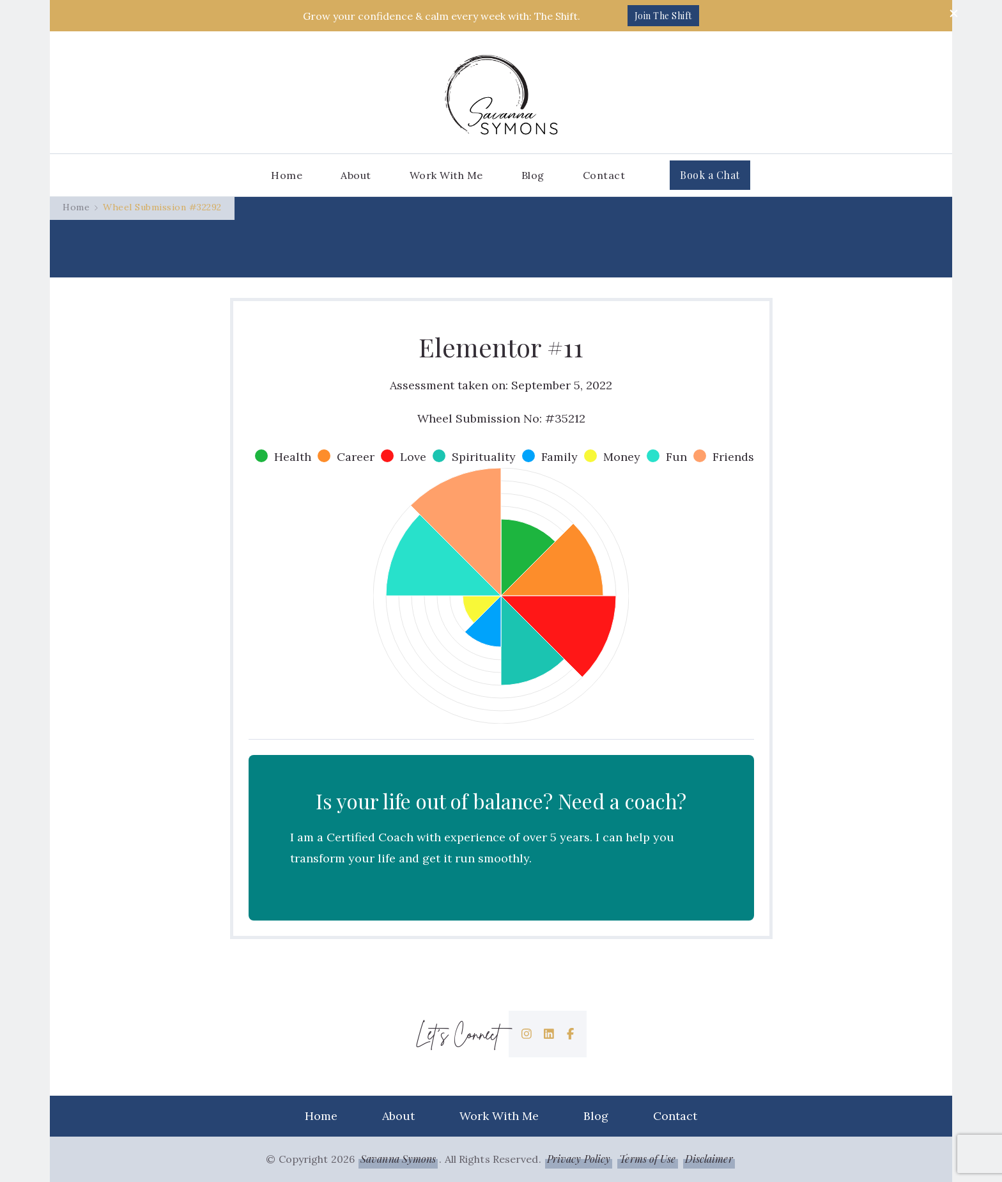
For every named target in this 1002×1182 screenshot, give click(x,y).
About (356, 175)
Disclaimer (709, 1158)
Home (286, 175)
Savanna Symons (398, 1158)
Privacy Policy (578, 1158)
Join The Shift (663, 16)
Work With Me (446, 175)
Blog (532, 175)
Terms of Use (647, 1158)
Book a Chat (710, 175)
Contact (604, 175)
